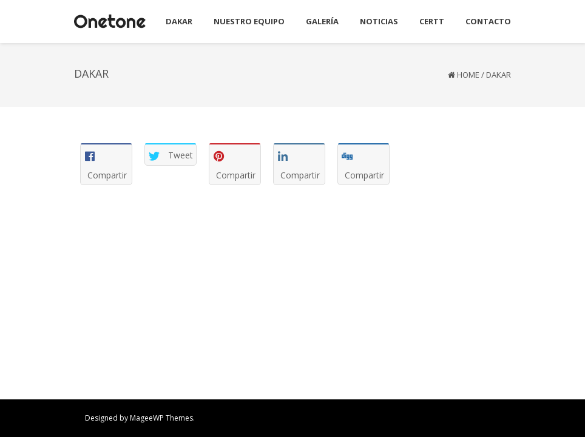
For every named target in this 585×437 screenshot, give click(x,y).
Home (468, 74)
